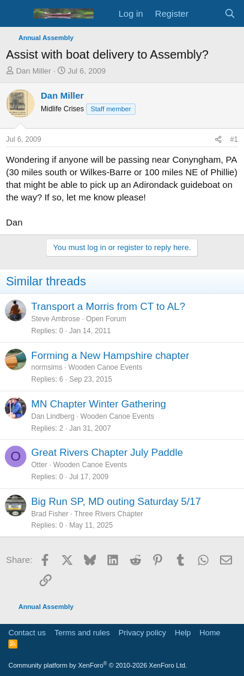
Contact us (27, 632)
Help (183, 632)
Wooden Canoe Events (105, 367)
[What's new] (206, 13)
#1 (234, 139)
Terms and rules (82, 632)
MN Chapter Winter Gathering (98, 404)
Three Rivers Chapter (108, 514)
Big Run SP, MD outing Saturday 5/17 (116, 501)
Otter (39, 465)
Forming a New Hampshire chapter (110, 355)
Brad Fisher (49, 514)
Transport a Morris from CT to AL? (108, 306)
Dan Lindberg (52, 416)
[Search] (230, 13)
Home (210, 632)
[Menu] (16, 14)
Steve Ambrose (55, 319)
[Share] (218, 140)
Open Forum (106, 319)
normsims (46, 367)
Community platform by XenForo (97, 665)
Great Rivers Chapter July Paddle (107, 452)
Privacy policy (142, 632)
